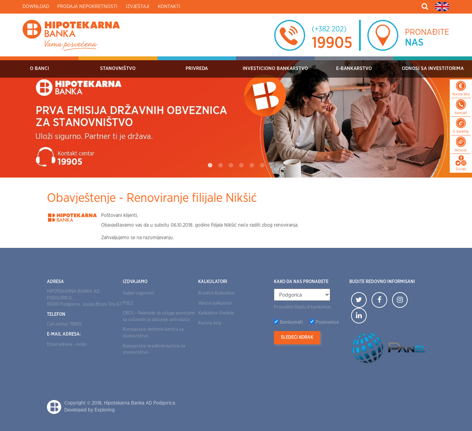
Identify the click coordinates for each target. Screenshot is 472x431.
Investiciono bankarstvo (275, 68)
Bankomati (291, 322)
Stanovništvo (118, 68)
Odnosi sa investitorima (433, 68)
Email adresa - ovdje (67, 344)
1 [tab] (209, 165)
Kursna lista (209, 323)
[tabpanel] (236, 117)
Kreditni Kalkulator (216, 293)
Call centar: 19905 (64, 324)
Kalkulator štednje (216, 313)
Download (36, 6)
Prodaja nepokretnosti (87, 6)
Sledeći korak (297, 337)
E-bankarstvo (354, 68)
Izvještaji (137, 6)
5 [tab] (251, 165)
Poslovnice (327, 322)
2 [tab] (220, 165)
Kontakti (169, 6)
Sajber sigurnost (139, 293)
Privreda (197, 68)
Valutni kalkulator (215, 303)
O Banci (39, 68)
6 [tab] (262, 165)
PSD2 (128, 303)
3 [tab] (230, 165)
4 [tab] (241, 165)
